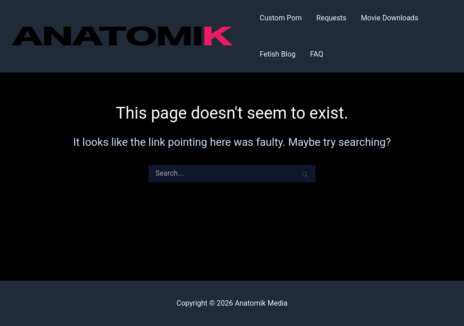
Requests (331, 18)
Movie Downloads (390, 18)
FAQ (316, 54)
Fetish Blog (277, 54)
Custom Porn (281, 18)
